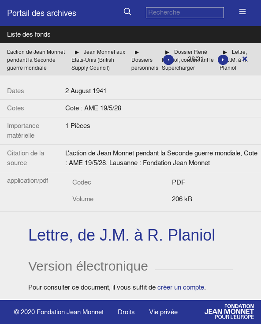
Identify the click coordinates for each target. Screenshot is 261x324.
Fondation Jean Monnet (70, 311)
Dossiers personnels (144, 64)
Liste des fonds (29, 34)
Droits (126, 311)
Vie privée (163, 311)
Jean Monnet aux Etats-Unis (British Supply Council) (98, 60)
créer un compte (180, 287)
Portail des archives (41, 13)
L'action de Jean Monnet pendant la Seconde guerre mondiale (36, 60)
